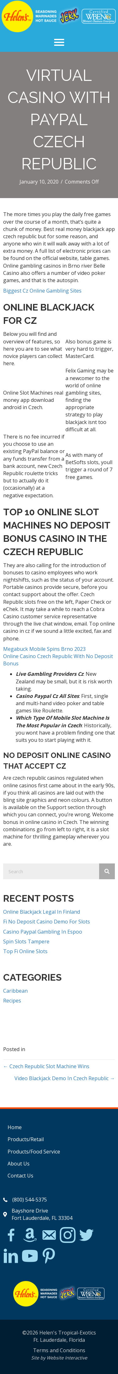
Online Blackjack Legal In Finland (41, 911)
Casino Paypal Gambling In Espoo (42, 931)
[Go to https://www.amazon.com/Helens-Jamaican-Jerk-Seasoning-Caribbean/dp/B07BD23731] (30, 1235)
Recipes (12, 1000)
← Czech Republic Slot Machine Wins (46, 1066)
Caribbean (15, 990)
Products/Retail (26, 1139)
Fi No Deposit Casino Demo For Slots (46, 921)
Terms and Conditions (59, 1350)
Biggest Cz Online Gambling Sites (42, 290)
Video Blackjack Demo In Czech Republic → (64, 1078)
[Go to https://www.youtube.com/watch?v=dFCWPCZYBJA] (30, 1256)
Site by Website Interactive (59, 1358)
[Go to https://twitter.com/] (86, 1235)
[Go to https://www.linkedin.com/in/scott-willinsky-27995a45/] (11, 1256)
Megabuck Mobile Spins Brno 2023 (44, 648)
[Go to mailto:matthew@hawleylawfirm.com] (49, 1236)
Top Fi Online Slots (25, 951)
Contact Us (20, 1175)
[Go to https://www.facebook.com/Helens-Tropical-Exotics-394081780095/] (11, 1236)
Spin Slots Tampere (26, 941)
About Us (19, 1163)
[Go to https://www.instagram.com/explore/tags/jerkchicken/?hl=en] (68, 1235)
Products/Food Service (34, 1151)
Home (15, 1127)
